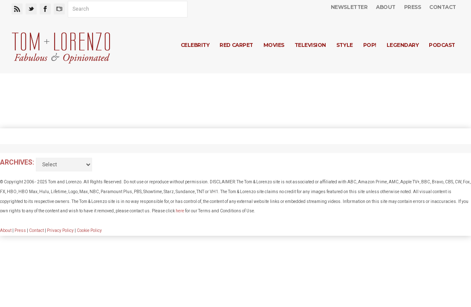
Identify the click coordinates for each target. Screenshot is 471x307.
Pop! (369, 45)
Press (412, 7)
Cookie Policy (89, 230)
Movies (273, 45)
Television (310, 45)
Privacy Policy (60, 230)
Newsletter (349, 7)
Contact (442, 7)
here (180, 211)
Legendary (403, 45)
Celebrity (195, 45)
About (386, 7)
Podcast (442, 45)
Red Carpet (236, 45)
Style (344, 45)
